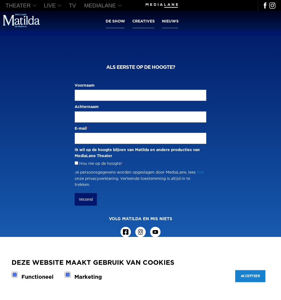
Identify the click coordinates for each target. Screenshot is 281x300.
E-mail (81, 128)
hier (200, 172)
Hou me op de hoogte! (101, 163)
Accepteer (250, 276)
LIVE (50, 5)
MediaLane (100, 5)
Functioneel (37, 277)
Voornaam (84, 85)
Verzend (86, 199)
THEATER (18, 5)
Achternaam (87, 106)
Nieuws (170, 21)
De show (115, 21)
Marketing (88, 277)
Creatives (143, 21)
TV (72, 5)
